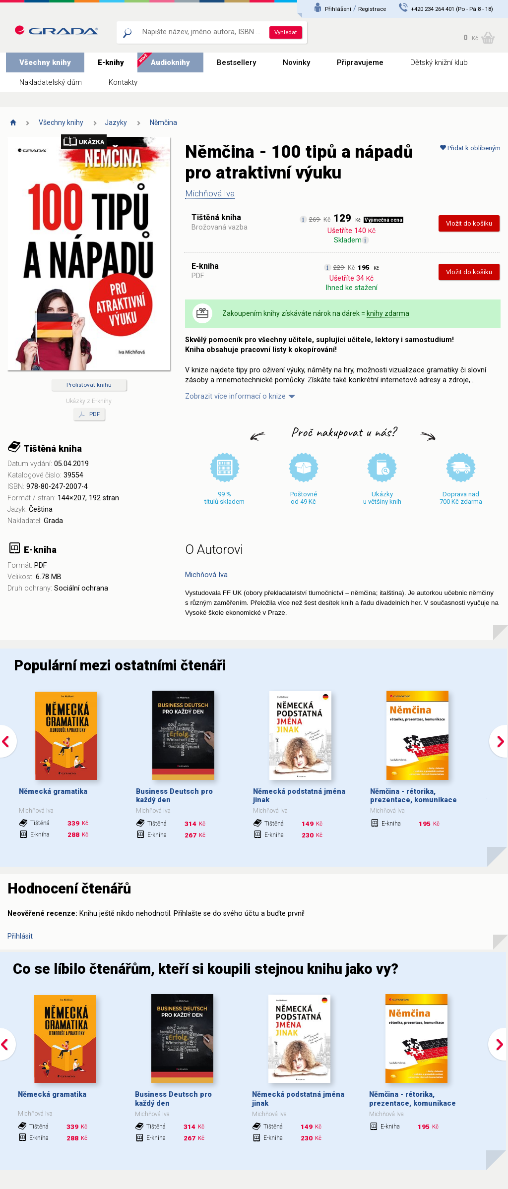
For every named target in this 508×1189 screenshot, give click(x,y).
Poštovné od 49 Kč (303, 497)
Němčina (163, 122)
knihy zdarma (388, 313)
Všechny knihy (45, 62)
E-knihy (111, 62)
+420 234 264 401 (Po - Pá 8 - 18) (452, 8)
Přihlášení (338, 8)
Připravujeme (360, 62)
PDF (89, 414)
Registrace (372, 8)
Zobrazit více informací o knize (235, 396)
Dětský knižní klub (439, 62)
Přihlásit (20, 936)
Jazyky (116, 122)
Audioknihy (170, 62)
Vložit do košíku (469, 223)
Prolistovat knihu (89, 384)
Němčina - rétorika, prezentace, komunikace (413, 795)
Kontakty (123, 82)
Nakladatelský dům (50, 82)
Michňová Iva (210, 193)
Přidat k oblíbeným (470, 148)
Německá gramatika (53, 791)
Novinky (296, 62)
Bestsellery (236, 62)
